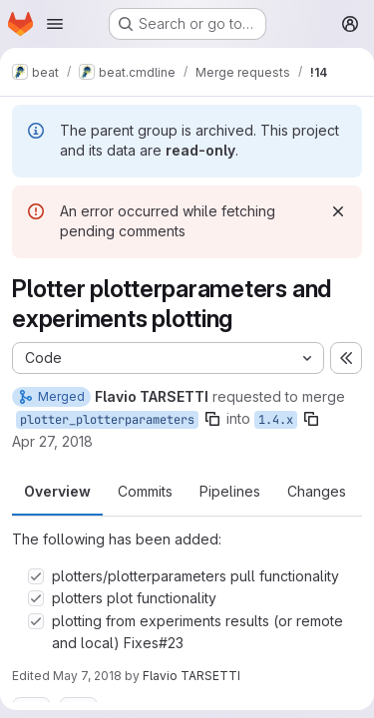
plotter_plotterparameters (107, 420)
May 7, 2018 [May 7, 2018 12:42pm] (87, 675)
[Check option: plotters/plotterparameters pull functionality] (36, 576)
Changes (316, 491)
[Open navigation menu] (55, 24)
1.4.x (275, 420)
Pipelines (229, 491)
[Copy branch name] (212, 419)
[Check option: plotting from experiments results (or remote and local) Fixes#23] (36, 621)
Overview (57, 491)
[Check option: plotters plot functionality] (36, 598)
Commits (145, 491)
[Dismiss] (338, 211)
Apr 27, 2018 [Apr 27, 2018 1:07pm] (52, 441)
